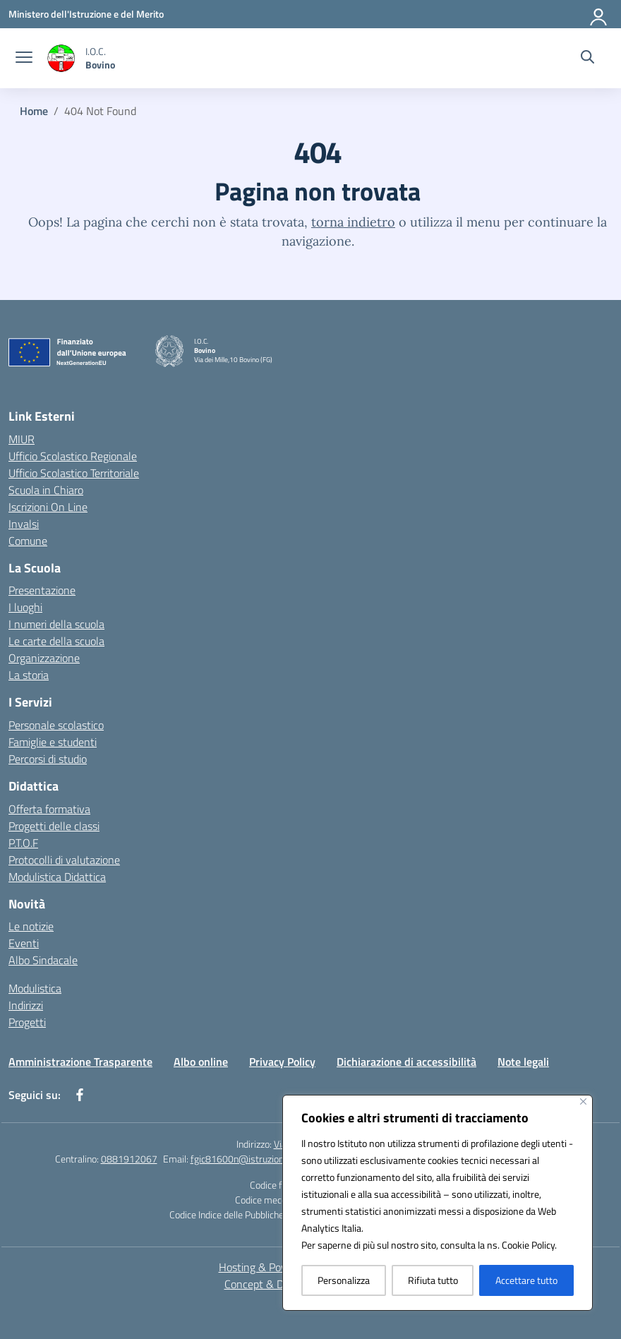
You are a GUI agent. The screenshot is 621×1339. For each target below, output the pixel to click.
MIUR (21, 439)
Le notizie (31, 926)
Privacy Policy (282, 1061)
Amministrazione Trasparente (80, 1061)
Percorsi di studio (47, 758)
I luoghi (25, 607)
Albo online (201, 1061)
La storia (28, 674)
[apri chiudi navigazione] (24, 58)
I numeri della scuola (56, 624)
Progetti (27, 1022)
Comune (27, 540)
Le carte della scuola (56, 640)
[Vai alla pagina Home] (34, 110)
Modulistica (34, 988)
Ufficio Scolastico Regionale (72, 456)
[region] (437, 1203)
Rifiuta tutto (433, 1280)
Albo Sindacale (43, 959)
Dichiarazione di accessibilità (406, 1061)
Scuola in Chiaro (45, 489)
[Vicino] (583, 1101)
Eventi (23, 943)
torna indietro (353, 222)
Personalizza (344, 1280)
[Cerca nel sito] (587, 58)
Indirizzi (25, 1005)
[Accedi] (599, 14)
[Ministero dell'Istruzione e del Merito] (86, 13)
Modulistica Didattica (57, 876)
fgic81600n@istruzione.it (243, 1158)
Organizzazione (44, 657)
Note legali (523, 1061)
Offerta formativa (49, 808)
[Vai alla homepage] (100, 58)
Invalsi (23, 523)
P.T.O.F (23, 842)
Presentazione (42, 590)
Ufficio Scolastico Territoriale (73, 472)
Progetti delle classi (54, 825)
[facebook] (79, 1094)
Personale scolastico (56, 724)
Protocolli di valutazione (64, 859)
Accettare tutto (526, 1280)
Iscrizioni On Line (48, 506)
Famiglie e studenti (52, 741)
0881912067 (129, 1158)
